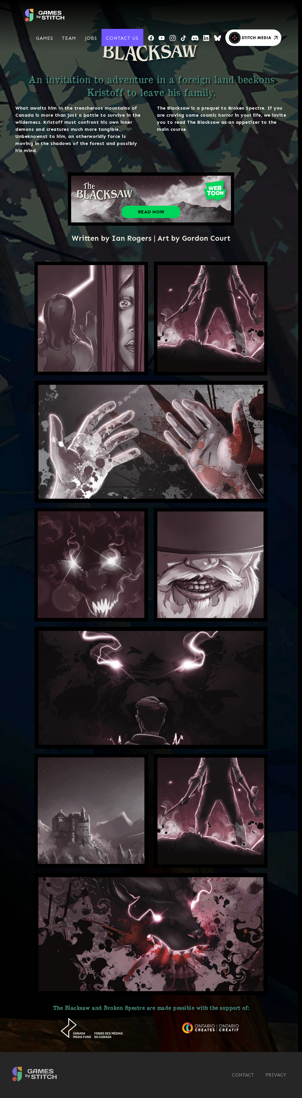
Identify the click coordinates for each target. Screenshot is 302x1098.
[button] (44, 38)
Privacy (275, 1075)
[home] (44, 13)
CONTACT (243, 1075)
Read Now (151, 212)
